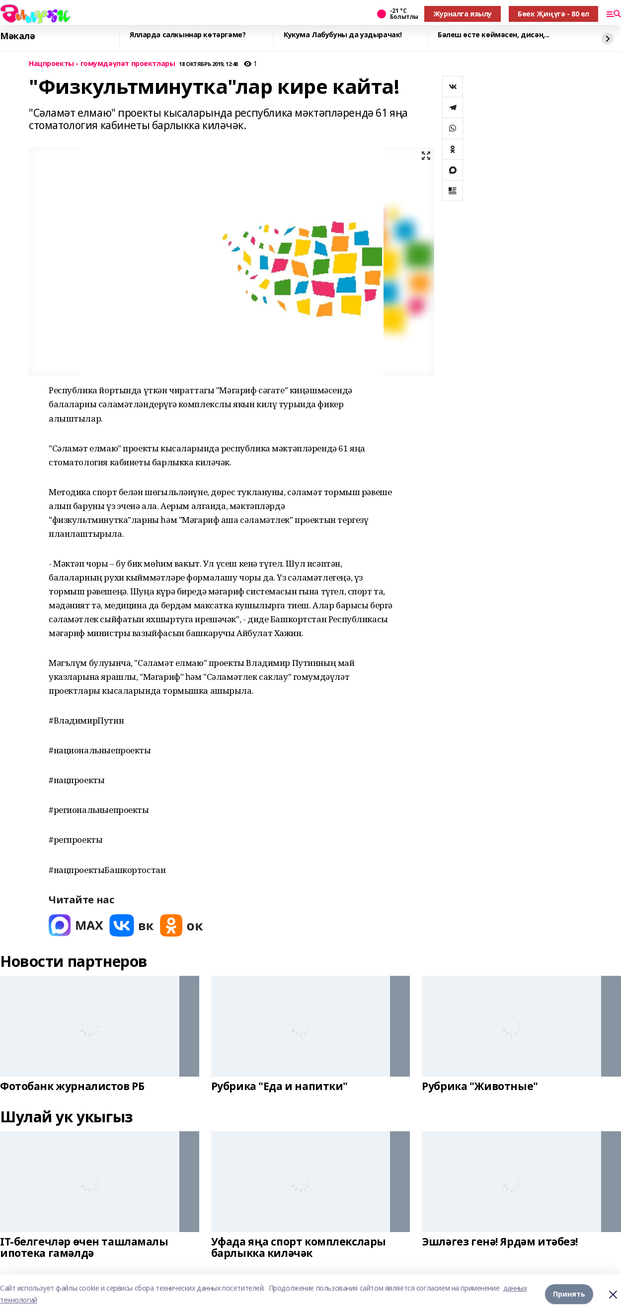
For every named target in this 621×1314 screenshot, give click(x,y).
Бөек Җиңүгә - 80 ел (553, 13)
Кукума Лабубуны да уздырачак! (343, 35)
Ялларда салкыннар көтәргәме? (187, 35)
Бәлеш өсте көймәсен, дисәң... (493, 35)
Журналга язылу (462, 13)
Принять (569, 1294)
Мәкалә (17, 36)
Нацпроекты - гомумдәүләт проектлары (102, 64)
